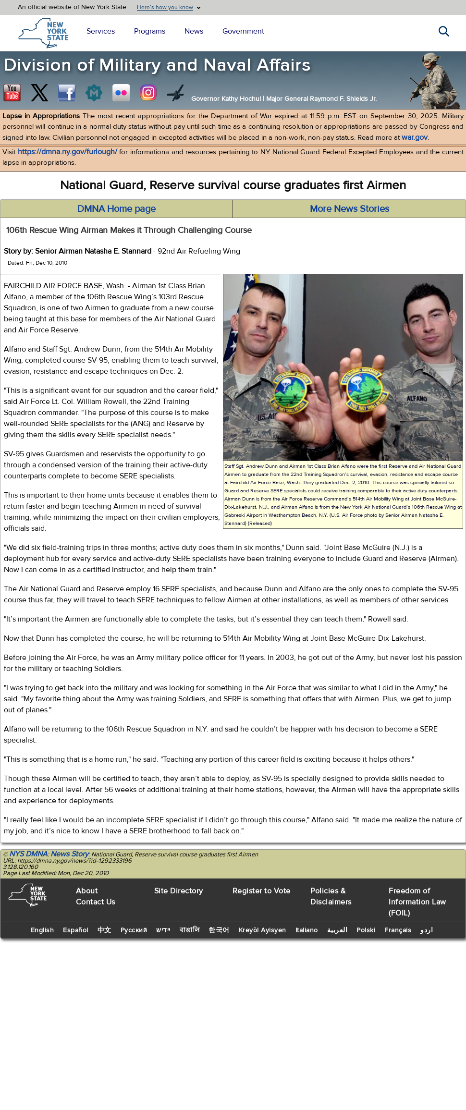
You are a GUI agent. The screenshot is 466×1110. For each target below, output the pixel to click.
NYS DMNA (28, 854)
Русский (134, 930)
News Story (69, 854)
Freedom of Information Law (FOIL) (417, 902)
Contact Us (95, 902)
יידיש (163, 930)
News (193, 31)
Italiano (306, 930)
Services (100, 31)
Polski (365, 930)
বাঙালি (190, 930)
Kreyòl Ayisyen (262, 930)
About (87, 891)
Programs (149, 31)
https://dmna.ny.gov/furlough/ (67, 152)
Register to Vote (262, 891)
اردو (426, 930)
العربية (337, 930)
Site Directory (178, 891)
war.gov (415, 137)
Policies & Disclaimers (331, 896)
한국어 (219, 930)
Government (243, 31)
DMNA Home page (116, 209)
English (42, 930)
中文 (104, 930)
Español (75, 930)
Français (397, 930)
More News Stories (349, 209)
